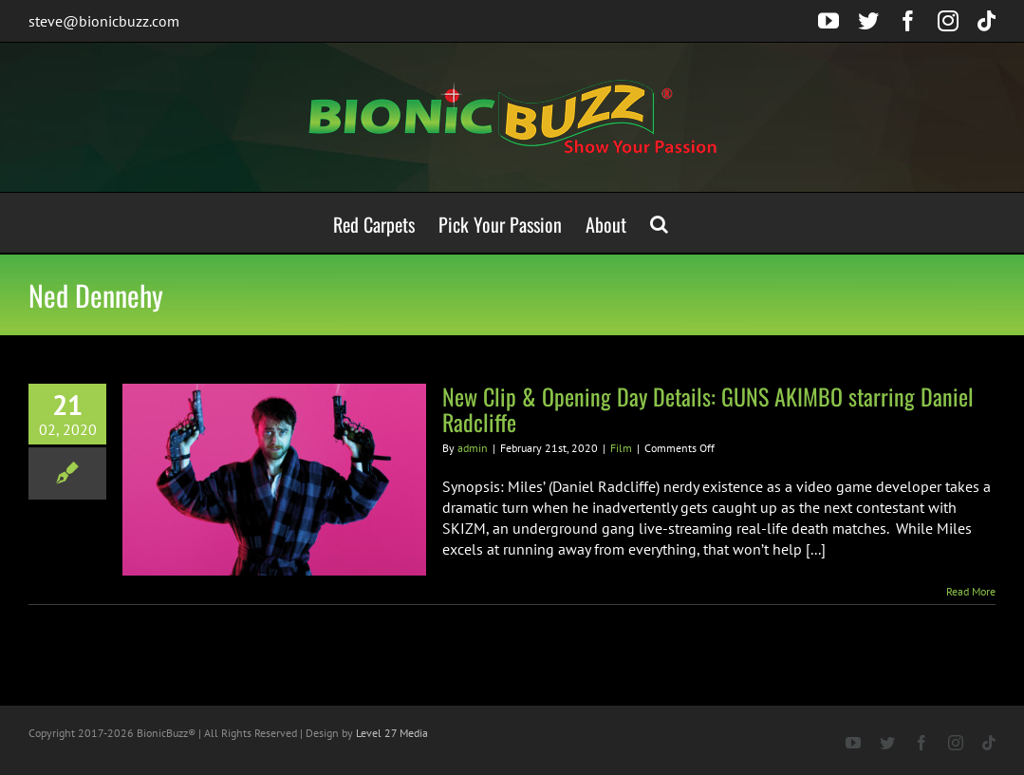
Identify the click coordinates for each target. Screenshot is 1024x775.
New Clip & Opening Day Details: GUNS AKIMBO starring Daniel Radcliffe (708, 409)
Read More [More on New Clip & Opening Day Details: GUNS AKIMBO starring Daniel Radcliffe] (971, 591)
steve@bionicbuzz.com (103, 20)
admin (472, 448)
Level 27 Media (392, 733)
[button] (659, 223)
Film (621, 448)
